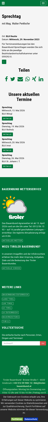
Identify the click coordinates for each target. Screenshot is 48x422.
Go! (43, 343)
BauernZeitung (11, 317)
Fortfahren (17, 419)
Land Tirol (8, 299)
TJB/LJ (6, 321)
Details (7, 118)
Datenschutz (31, 419)
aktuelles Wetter (12, 240)
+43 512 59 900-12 (22, 383)
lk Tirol (7, 308)
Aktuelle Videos (11, 268)
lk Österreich (10, 312)
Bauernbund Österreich (15, 295)
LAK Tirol (8, 303)
